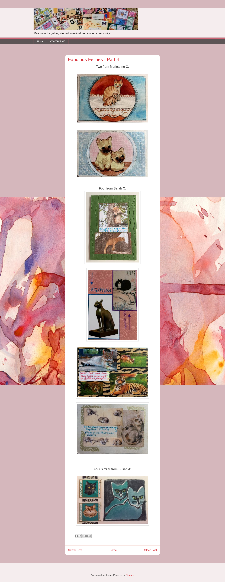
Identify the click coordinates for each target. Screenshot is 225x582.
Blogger (130, 575)
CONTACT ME (57, 41)
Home (40, 41)
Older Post (150, 550)
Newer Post (75, 550)
